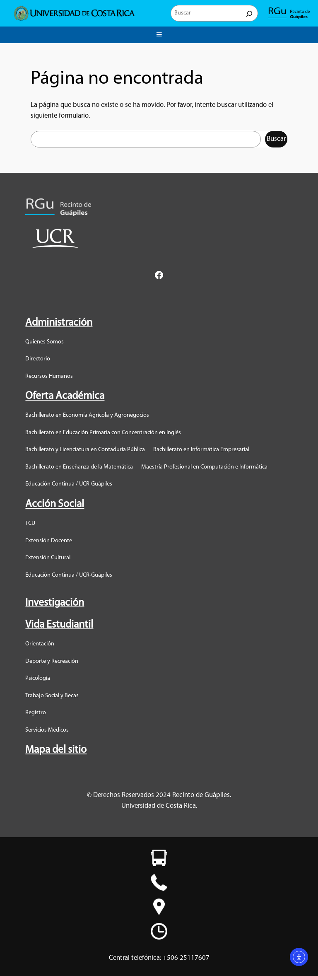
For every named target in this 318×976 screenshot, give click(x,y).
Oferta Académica (64, 396)
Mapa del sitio (56, 750)
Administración (58, 323)
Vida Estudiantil (59, 625)
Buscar (276, 139)
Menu (159, 33)
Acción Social (54, 504)
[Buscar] (249, 13)
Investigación (54, 603)
